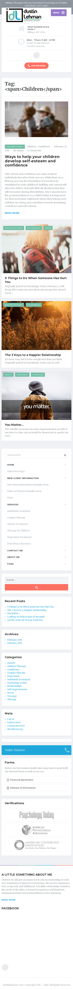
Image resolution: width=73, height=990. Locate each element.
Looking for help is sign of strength (26, 616)
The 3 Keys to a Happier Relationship (33, 355)
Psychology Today (13, 228)
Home (10, 464)
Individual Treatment (18, 511)
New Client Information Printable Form (28, 484)
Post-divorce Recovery (19, 543)
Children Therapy (14, 147)
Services (12, 504)
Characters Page (16, 471)
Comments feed (16, 725)
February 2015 (14, 643)
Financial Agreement (20, 780)
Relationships (33, 228)
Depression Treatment (19, 537)
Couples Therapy (16, 517)
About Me (13, 557)
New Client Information (23, 478)
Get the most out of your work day (25, 620)
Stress (48, 228)
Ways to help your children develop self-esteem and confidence (32, 160)
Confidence (44, 146)
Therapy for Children (18, 530)
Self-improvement (17, 689)
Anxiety (8, 375)
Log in (10, 719)
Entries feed (13, 722)
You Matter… (14, 425)
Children (31, 146)
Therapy (11, 699)
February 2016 (14, 640)
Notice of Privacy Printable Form (24, 491)
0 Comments (34, 150)
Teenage (12, 696)
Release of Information (21, 788)
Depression (38, 375)
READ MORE (9, 899)
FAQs (10, 497)
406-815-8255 (36, 65)
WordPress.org (15, 729)
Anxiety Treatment (17, 524)
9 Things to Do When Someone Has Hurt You (30, 606)
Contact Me (15, 550)
